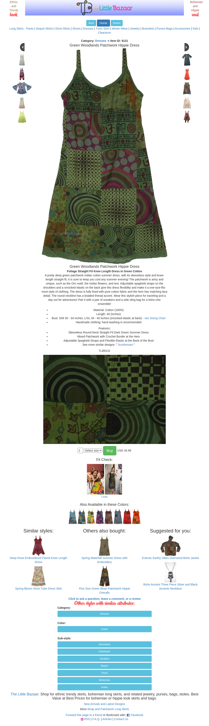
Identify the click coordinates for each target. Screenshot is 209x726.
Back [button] (91, 23)
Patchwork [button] (104, 651)
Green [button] (104, 629)
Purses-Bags (164, 28)
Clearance (104, 32)
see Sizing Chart (155, 318)
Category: (64, 607)
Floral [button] (104, 673)
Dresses (88, 28)
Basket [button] (117, 23)
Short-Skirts (62, 28)
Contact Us (121, 719)
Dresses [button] (104, 613)
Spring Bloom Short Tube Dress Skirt (38, 588)
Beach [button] (104, 665)
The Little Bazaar (24, 694)
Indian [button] (104, 687)
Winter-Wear (120, 28)
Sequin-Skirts (44, 28)
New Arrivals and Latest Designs (104, 704)
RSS (87, 719)
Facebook (137, 715)
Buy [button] (110, 451)
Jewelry (135, 28)
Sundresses (125, 344)
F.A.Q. (96, 719)
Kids (195, 28)
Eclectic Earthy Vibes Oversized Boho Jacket (170, 558)
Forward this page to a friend (84, 715)
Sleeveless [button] (104, 644)
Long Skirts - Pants (21, 28)
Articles (107, 719)
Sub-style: (64, 638)
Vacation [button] (104, 658)
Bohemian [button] (104, 680)
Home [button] (103, 23)
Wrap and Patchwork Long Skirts (108, 709)
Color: (62, 623)
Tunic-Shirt (102, 28)
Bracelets (148, 28)
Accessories (182, 28)
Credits (104, 497)
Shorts (76, 28)
